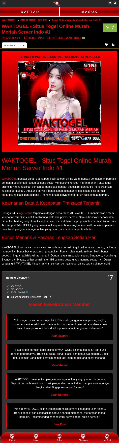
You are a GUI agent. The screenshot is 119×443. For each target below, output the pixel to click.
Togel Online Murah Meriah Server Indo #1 (77, 20)
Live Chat (107, 437)
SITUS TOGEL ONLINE (33, 20)
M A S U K (89, 12)
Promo (12, 437)
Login (35, 437)
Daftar (59, 437)
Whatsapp (83, 437)
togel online (25, 213)
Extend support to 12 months (31, 296)
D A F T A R (30, 12)
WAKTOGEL (9, 20)
